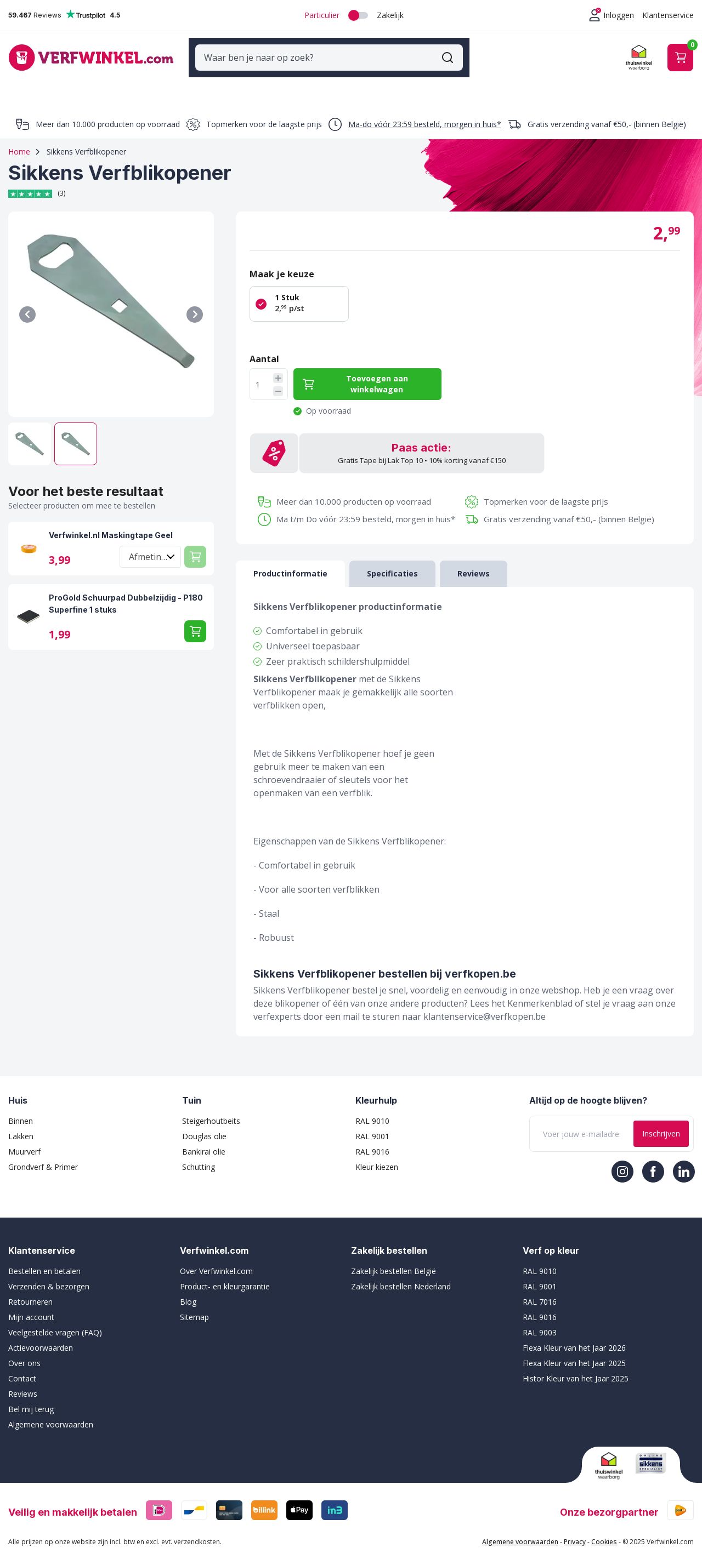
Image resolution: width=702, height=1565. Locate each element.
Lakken (20, 1124)
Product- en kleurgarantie (225, 1274)
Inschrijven (661, 1121)
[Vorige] (27, 302)
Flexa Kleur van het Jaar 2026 (574, 1335)
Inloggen (618, 15)
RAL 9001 (372, 1124)
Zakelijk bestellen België (393, 1259)
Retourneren (30, 1289)
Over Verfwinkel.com (216, 1259)
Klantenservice (668, 15)
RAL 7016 (540, 1289)
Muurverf (24, 1139)
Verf (21, 85)
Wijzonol (384, 85)
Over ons (24, 1351)
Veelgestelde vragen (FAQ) (55, 1320)
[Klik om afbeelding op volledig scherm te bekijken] (111, 302)
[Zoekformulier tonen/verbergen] (454, 51)
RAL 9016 (372, 1139)
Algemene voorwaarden (50, 1412)
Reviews (22, 1381)
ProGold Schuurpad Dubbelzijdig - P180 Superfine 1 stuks (126, 591)
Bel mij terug (31, 1397)
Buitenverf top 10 (462, 85)
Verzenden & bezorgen (48, 1274)
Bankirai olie (203, 1139)
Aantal (264, 347)
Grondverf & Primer (43, 1155)
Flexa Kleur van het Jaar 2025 (574, 1351)
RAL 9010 (372, 1109)
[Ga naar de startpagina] (91, 51)
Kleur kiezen (376, 1155)
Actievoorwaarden (40, 1335)
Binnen (20, 1109)
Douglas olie (204, 1124)
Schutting (198, 1155)
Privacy (575, 1529)
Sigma (273, 85)
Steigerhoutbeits (211, 1109)
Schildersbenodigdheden (116, 85)
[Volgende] (194, 302)
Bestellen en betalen (44, 1259)
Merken (220, 85)
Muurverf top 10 (656, 85)
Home (19, 139)
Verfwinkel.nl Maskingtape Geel (111, 523)
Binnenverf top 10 (560, 85)
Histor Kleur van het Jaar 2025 (576, 1366)
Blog (188, 1289)
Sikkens (326, 85)
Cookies (604, 1529)
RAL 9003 (540, 1320)
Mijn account (31, 1305)
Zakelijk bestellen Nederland (401, 1274)
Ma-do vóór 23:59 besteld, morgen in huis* (424, 112)
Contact (22, 1366)
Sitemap (194, 1305)
